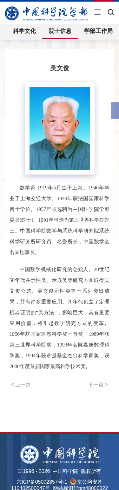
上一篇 (21, 384)
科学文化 (24, 31)
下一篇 (98, 384)
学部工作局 (98, 31)
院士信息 (60, 31)
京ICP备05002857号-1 (42, 482)
